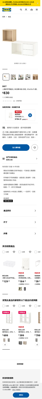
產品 (9, 17)
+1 (5, 344)
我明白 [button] (21, 395)
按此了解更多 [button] (16, 390)
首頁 (3, 17)
